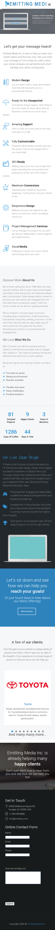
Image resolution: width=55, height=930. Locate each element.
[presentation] (27, 894)
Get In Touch (27, 612)
